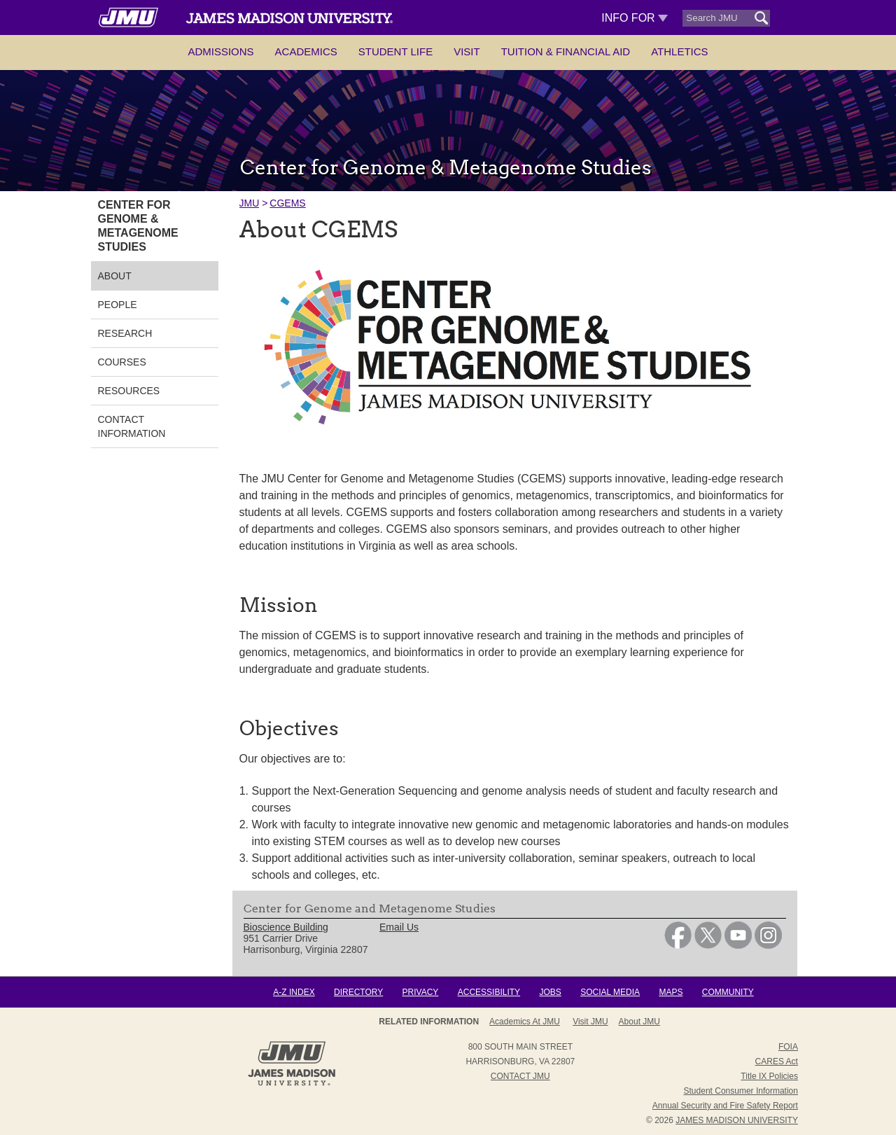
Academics (306, 51)
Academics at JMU (524, 1021)
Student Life (395, 51)
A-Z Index (293, 992)
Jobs (550, 992)
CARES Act (776, 1061)
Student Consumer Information (741, 1091)
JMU (249, 203)
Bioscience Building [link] (286, 927)
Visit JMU (590, 1021)
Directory (358, 992)
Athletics (679, 51)
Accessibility (489, 992)
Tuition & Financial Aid (565, 51)
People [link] (117, 304)
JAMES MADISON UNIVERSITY (737, 1120)
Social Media (610, 992)
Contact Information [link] (132, 426)
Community (728, 992)
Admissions (220, 51)
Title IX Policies (769, 1076)
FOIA (788, 1047)
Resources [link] (129, 390)
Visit (467, 51)
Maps (670, 992)
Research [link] (125, 333)
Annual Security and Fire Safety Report (725, 1105)
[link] (678, 945)
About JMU (639, 1021)
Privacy (420, 992)
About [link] (115, 275)
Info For (634, 18)
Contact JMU (520, 1076)
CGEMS (287, 203)
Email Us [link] (399, 927)
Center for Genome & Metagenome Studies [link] (138, 226)
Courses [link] (122, 362)
